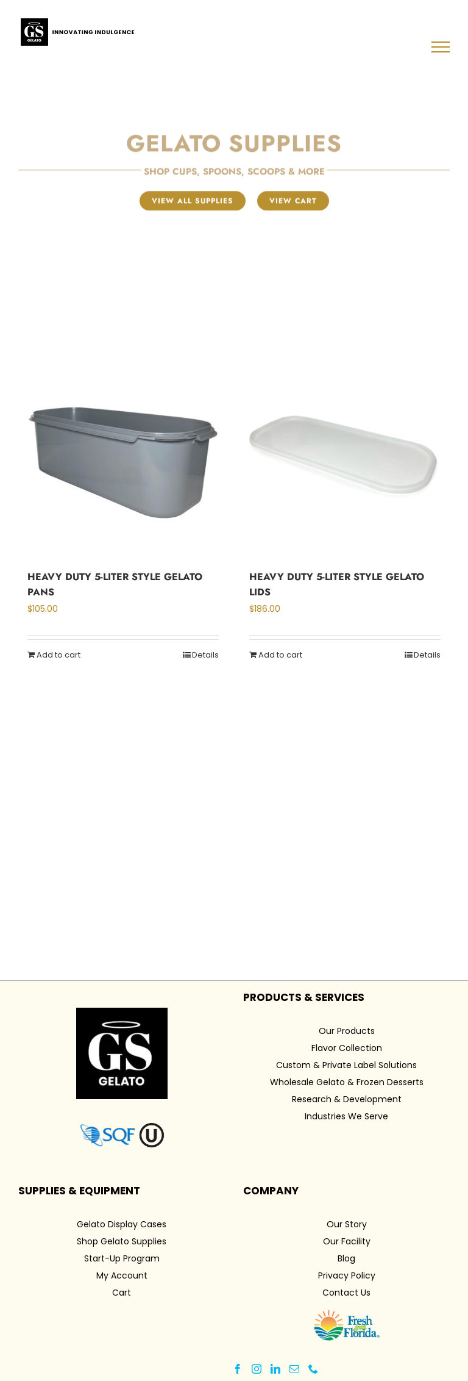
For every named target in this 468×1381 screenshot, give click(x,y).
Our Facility (346, 1241)
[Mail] (294, 1369)
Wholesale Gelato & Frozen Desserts (347, 1082)
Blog (346, 1258)
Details (205, 655)
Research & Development (347, 1099)
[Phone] (313, 1369)
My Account (121, 1275)
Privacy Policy (346, 1275)
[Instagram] (256, 1369)
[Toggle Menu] (440, 46)
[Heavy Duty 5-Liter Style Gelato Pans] (123, 453)
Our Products (347, 1031)
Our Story (347, 1224)
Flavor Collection (346, 1048)
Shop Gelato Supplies (121, 1241)
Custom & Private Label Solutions (346, 1065)
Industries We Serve (346, 1116)
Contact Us (346, 1292)
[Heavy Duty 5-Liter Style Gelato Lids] (345, 453)
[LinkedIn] (275, 1369)
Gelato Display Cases (121, 1224)
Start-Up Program (122, 1258)
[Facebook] (238, 1369)
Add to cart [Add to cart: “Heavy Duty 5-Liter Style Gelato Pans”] (58, 655)
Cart (121, 1292)
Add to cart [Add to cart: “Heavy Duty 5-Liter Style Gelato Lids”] (280, 655)
